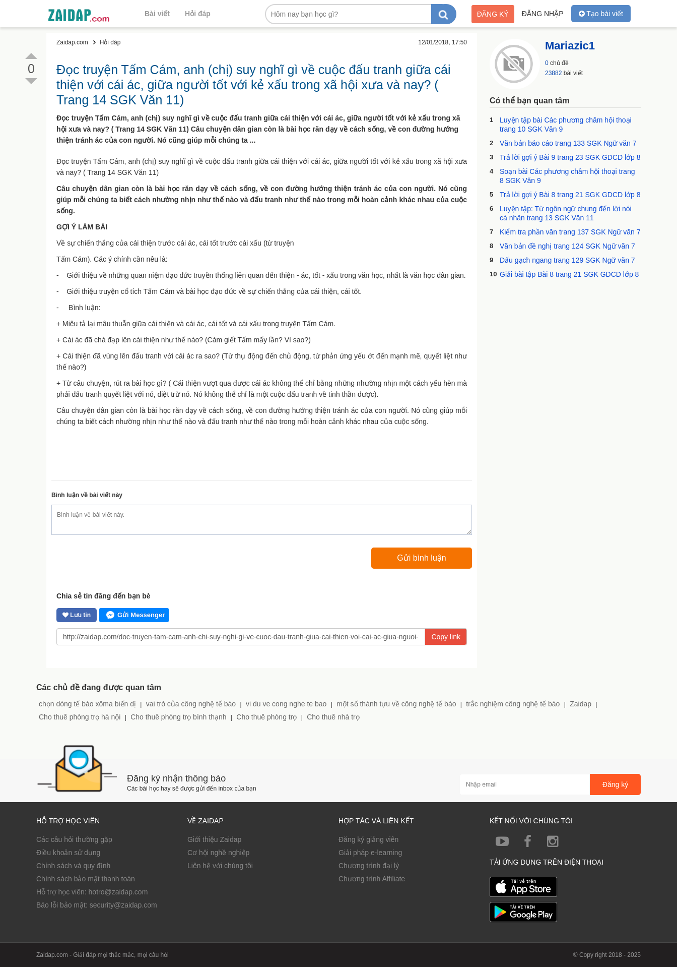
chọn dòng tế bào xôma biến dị (87, 704)
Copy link (445, 637)
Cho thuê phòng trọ (266, 717)
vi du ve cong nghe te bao (286, 704)
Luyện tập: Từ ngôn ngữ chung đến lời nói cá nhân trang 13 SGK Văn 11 (566, 213)
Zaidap (580, 704)
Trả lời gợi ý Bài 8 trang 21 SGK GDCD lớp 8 (570, 195)
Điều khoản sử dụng (68, 853)
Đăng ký (493, 14)
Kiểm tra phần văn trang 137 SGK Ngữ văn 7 (570, 232)
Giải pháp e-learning (370, 853)
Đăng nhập (543, 14)
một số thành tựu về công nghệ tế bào (396, 704)
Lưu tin (76, 615)
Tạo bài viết (601, 14)
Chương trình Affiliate (371, 879)
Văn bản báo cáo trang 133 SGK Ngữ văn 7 (568, 143)
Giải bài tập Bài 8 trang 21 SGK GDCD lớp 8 (569, 274)
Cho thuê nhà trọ (333, 717)
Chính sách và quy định (73, 866)
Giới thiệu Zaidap (214, 839)
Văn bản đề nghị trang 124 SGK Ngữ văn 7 (567, 246)
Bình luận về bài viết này (86, 495)
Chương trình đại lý (368, 866)
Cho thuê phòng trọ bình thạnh (178, 717)
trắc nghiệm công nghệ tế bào (513, 704)
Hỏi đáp (198, 14)
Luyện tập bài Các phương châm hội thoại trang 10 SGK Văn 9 (566, 124)
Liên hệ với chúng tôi (220, 866)
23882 (553, 73)
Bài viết (157, 14)
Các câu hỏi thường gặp (74, 839)
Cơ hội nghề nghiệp (218, 853)
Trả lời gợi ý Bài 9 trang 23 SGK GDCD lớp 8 (570, 157)
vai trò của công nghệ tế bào (191, 704)
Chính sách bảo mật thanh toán (85, 879)
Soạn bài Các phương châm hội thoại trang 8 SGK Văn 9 (567, 176)
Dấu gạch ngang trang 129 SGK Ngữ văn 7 (567, 260)
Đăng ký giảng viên (368, 839)
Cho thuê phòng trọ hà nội (79, 717)
